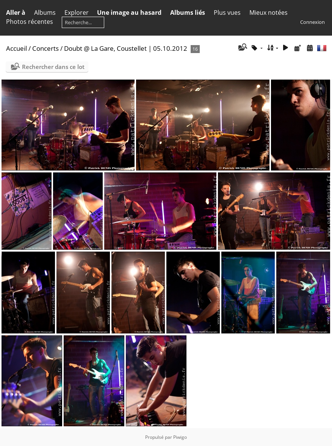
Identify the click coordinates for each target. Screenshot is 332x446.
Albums (45, 12)
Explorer (76, 12)
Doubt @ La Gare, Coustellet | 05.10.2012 (125, 48)
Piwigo (180, 437)
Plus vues (227, 12)
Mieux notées (268, 12)
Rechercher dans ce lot (53, 66)
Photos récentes (29, 21)
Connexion (312, 22)
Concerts (45, 48)
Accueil (16, 48)
